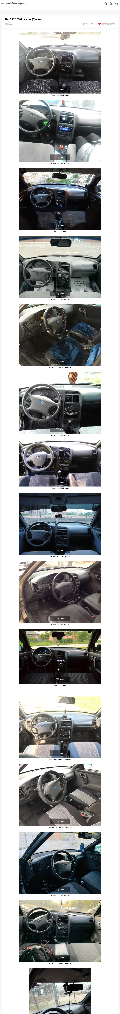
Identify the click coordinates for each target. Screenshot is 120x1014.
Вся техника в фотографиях (16, 4)
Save (62, 89)
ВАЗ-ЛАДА (8, 24)
